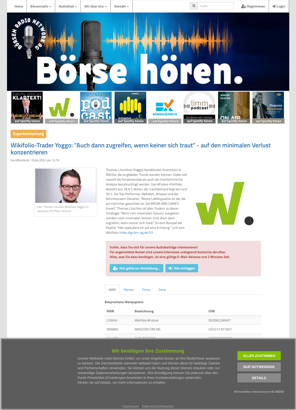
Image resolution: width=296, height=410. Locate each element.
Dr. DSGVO (277, 391)
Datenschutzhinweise (158, 406)
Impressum (130, 406)
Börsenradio (40, 6)
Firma (146, 289)
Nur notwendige (259, 367)
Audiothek (68, 6)
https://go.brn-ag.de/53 (136, 232)
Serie (162, 289)
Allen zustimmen (259, 356)
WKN (112, 289)
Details (259, 378)
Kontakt (121, 6)
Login (279, 6)
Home (18, 6)
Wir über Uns (95, 6)
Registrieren (253, 6)
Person (129, 289)
